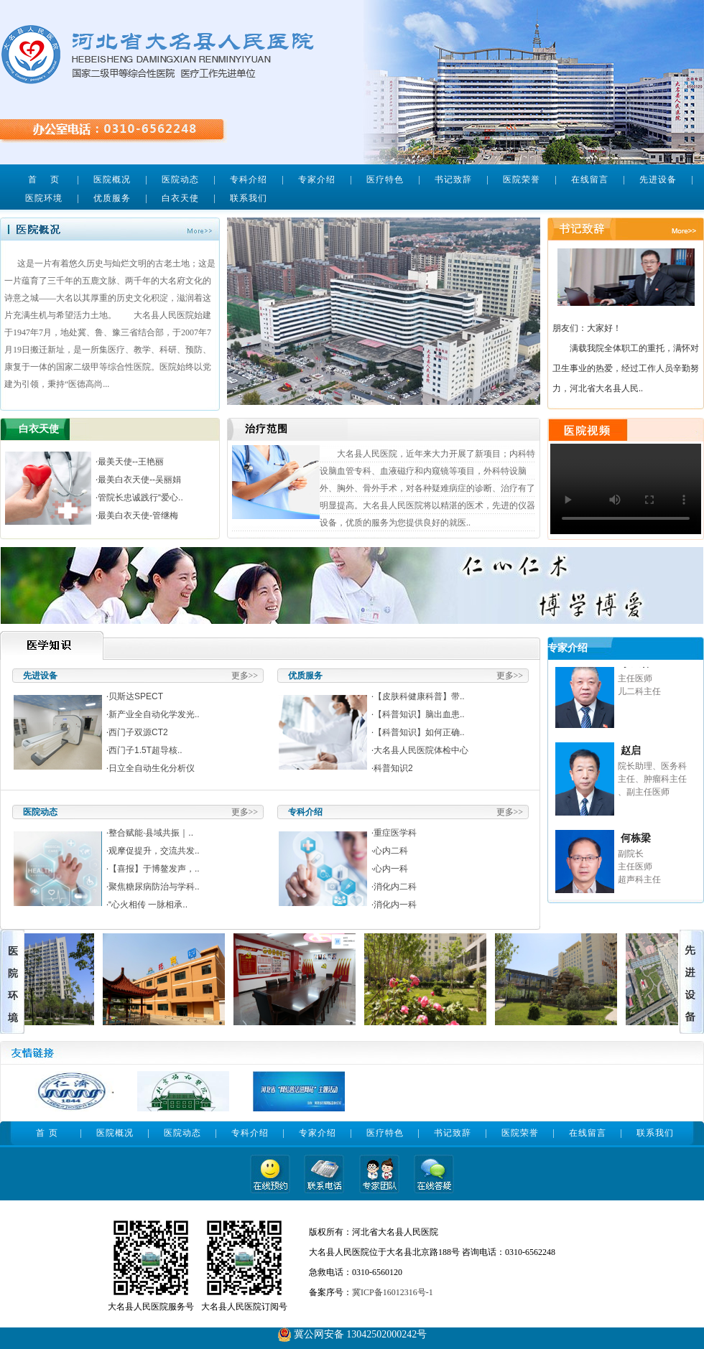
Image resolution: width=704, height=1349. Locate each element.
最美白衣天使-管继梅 (138, 515)
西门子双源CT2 (138, 732)
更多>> (245, 676)
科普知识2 (393, 768)
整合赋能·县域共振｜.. (150, 833)
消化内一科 (395, 905)
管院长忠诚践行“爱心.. (140, 498)
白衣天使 (180, 198)
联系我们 (248, 198)
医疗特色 (385, 179)
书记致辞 (453, 179)
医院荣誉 (521, 179)
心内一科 (391, 869)
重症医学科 (395, 833)
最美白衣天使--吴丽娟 (139, 480)
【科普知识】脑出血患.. (419, 714)
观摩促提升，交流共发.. (154, 851)
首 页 (43, 179)
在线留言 (589, 179)
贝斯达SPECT (135, 696)
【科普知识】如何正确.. (419, 732)
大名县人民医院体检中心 (421, 750)
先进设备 (658, 179)
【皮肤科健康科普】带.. (419, 696)
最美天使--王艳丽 (131, 462)
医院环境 (43, 198)
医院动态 (180, 179)
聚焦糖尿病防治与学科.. (154, 887)
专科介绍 (248, 179)
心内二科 (391, 851)
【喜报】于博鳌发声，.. (154, 869)
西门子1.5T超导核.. (145, 750)
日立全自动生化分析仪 (151, 768)
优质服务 (112, 198)
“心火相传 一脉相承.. (147, 905)
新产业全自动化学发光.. (154, 714)
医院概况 (112, 179)
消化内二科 (395, 887)
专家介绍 (316, 179)
